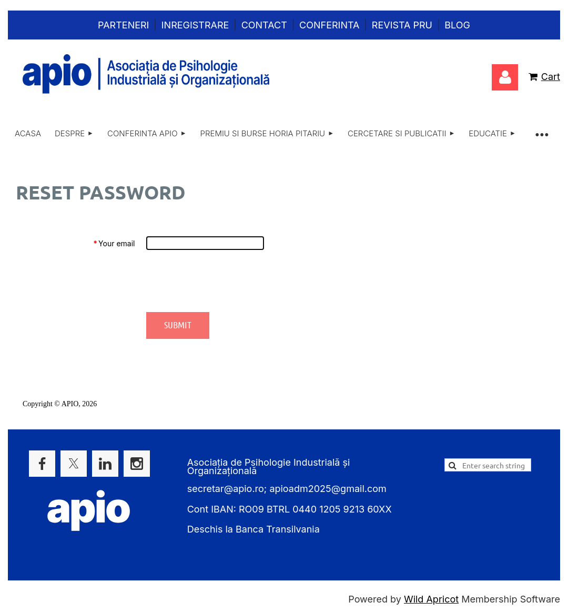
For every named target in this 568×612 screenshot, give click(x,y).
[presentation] (226, 281)
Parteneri (123, 25)
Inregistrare (195, 25)
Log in (505, 77)
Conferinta (329, 25)
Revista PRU (402, 25)
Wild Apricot (431, 599)
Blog (457, 25)
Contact (264, 25)
